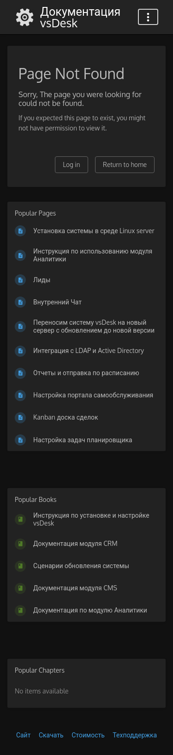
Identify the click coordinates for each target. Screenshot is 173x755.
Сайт (23, 735)
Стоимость (88, 735)
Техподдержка (135, 735)
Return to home (125, 164)
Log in (71, 164)
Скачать (51, 735)
